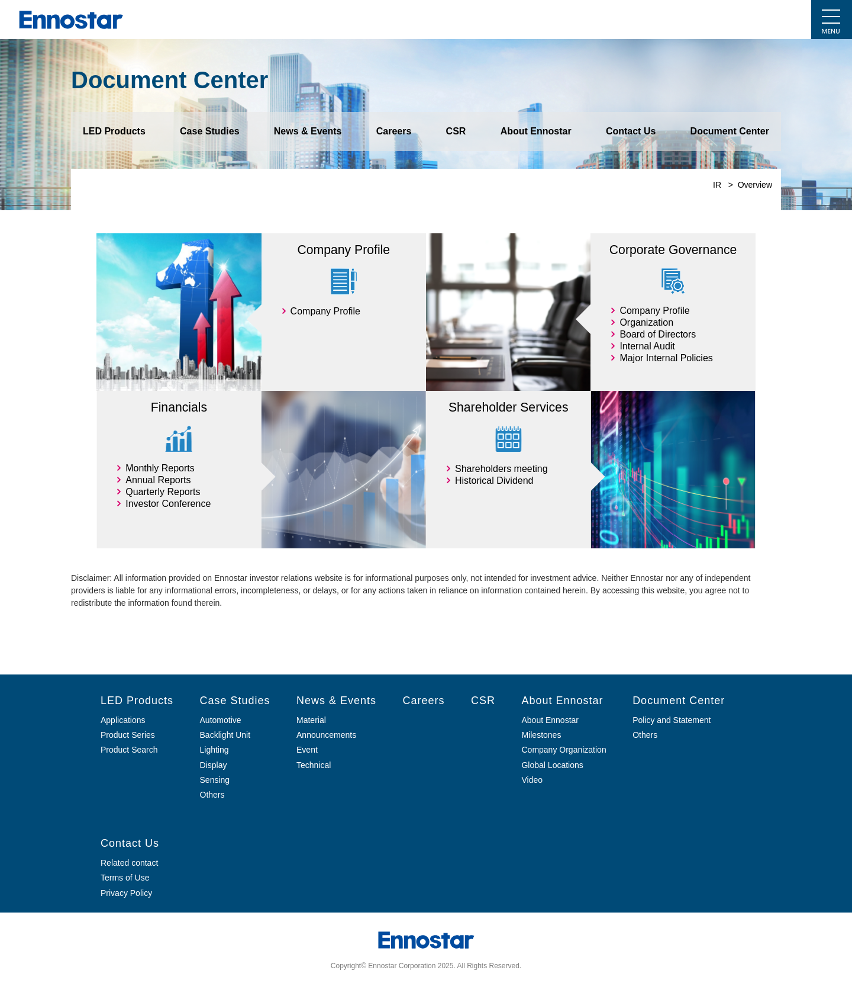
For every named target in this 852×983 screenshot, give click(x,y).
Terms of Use (125, 877)
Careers (394, 131)
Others (644, 735)
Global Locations (552, 765)
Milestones (541, 735)
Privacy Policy (126, 893)
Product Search (129, 749)
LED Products (114, 131)
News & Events (308, 131)
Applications (123, 720)
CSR (456, 131)
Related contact (129, 863)
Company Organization (563, 749)
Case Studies (209, 131)
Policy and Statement (671, 720)
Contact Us (631, 131)
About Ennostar (536, 131)
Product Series (128, 735)
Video (532, 780)
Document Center (729, 131)
